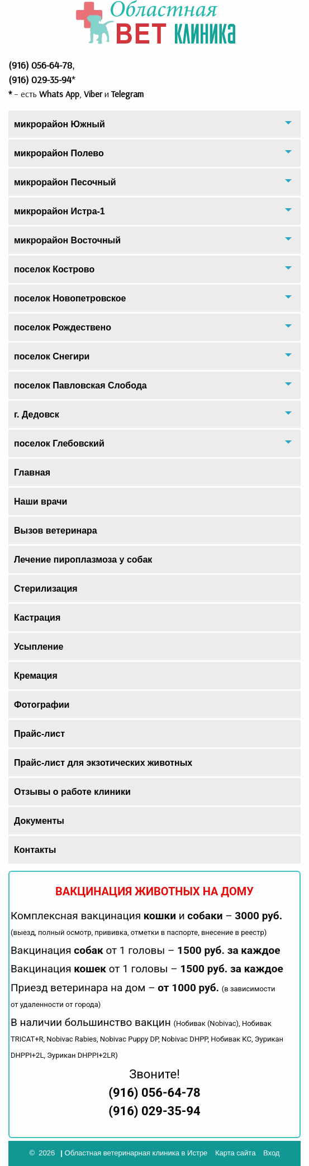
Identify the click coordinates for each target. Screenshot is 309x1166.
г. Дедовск (36, 414)
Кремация (36, 675)
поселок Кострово (54, 269)
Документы (39, 821)
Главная (32, 472)
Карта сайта (235, 1153)
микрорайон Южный (59, 124)
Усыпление (38, 646)
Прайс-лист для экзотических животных (103, 762)
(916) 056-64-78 (154, 1093)
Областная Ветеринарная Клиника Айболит (154, 22)
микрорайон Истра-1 (59, 211)
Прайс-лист (39, 733)
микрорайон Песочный (65, 182)
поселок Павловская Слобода (80, 385)
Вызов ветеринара (55, 530)
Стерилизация (46, 588)
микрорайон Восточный (67, 240)
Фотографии (41, 704)
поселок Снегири (51, 356)
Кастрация (37, 617)
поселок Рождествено (62, 327)
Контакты (35, 850)
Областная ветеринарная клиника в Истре (136, 1153)
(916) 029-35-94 (154, 1111)
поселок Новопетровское (70, 298)
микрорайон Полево (59, 153)
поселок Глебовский (59, 443)
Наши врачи (40, 501)
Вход (271, 1153)
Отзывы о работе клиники (72, 791)
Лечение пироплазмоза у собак (83, 559)
